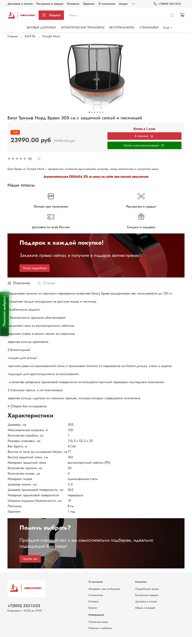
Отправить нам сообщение (104, 589)
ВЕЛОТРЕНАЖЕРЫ (121, 27)
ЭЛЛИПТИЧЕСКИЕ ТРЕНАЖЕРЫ (82, 27)
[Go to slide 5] (99, 112)
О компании (106, 3)
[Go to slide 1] (89, 112)
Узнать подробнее (34, 268)
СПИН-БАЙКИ (149, 27)
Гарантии (89, 3)
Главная (13, 36)
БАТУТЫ (30, 36)
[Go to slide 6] (102, 112)
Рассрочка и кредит (49, 3)
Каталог (51, 15)
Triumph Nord (51, 36)
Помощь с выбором (100, 628)
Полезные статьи (98, 622)
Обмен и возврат (145, 608)
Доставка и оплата (20, 3)
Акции (123, 3)
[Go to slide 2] (92, 112)
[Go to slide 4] (97, 112)
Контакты (73, 3)
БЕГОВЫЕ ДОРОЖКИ (41, 27)
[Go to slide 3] (94, 112)
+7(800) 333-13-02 (167, 4)
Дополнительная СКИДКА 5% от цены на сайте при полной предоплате (96, 176)
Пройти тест (30, 559)
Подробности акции (147, 589)
